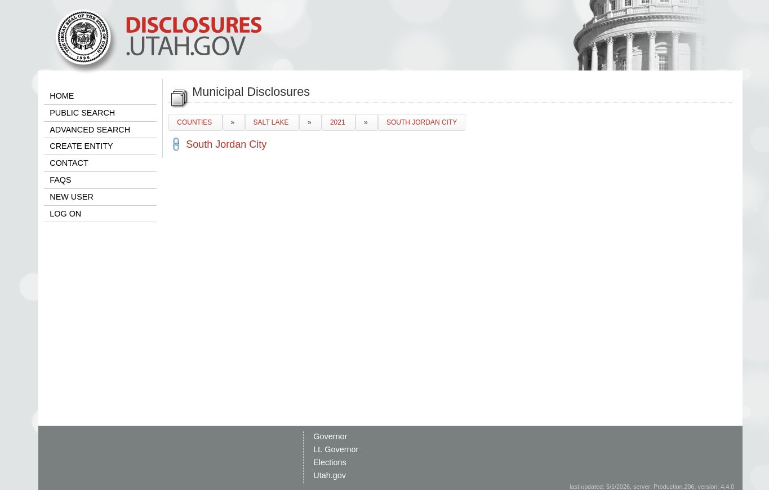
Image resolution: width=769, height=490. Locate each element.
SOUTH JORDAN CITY (421, 122)
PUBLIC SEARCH (82, 112)
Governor (330, 436)
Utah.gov (329, 475)
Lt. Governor (335, 449)
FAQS (60, 179)
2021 (338, 122)
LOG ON (65, 213)
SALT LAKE (272, 122)
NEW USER (72, 196)
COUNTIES (195, 122)
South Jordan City (226, 144)
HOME (62, 95)
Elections (329, 462)
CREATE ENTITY (81, 146)
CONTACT (69, 162)
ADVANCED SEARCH (90, 129)
